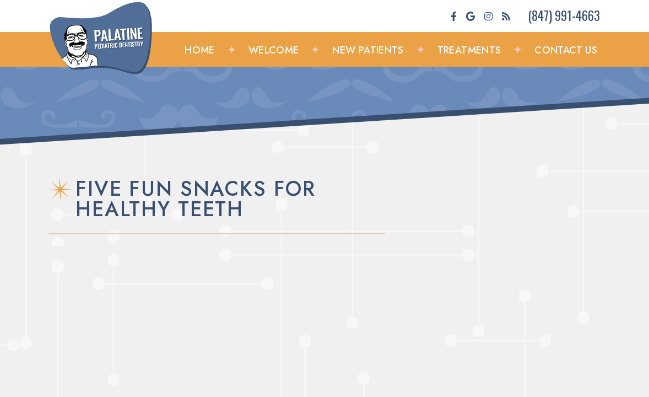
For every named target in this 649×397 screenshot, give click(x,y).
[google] (470, 16)
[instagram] (488, 16)
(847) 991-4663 (564, 15)
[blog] (506, 16)
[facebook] (453, 16)
